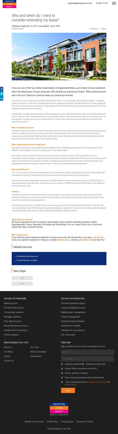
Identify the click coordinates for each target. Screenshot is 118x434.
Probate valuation (11, 334)
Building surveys (11, 303)
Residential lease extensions (27, 256)
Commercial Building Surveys (73, 308)
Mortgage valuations (12, 316)
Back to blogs (17, 29)
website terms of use (97, 382)
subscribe (97, 237)
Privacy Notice (67, 421)
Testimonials (36, 356)
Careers (7, 356)
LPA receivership (68, 334)
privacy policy (70, 384)
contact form (80, 224)
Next (104, 29)
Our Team (35, 347)
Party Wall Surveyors (12, 321)
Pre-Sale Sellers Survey (14, 308)
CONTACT (22, 283)
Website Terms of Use (34, 421)
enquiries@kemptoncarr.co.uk (80, 3)
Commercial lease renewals (27, 260)
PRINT (22, 278)
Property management (70, 316)
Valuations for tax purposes (15, 330)
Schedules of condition (71, 325)
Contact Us (8, 360)
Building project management (73, 312)
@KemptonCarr (63, 240)
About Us (8, 347)
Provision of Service (85, 421)
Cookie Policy (52, 421)
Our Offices (8, 352)
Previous (94, 29)
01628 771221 (102, 3)
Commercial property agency (73, 303)
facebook (86, 240)
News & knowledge (38, 352)
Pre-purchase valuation (14, 312)
